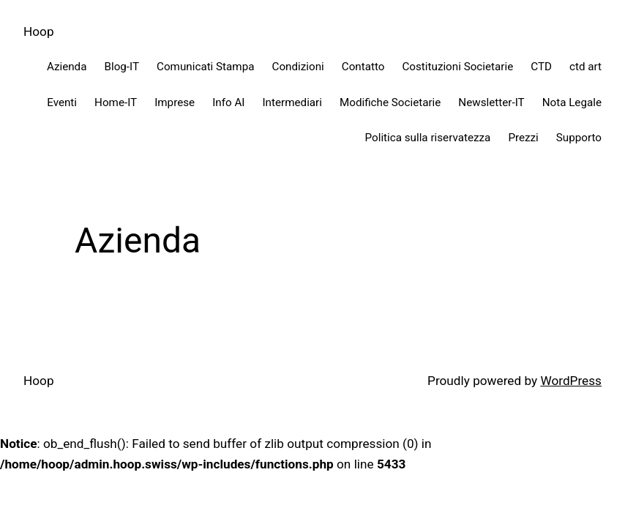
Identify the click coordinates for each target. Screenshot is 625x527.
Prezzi (523, 137)
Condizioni (298, 66)
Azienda (67, 66)
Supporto (579, 137)
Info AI (228, 102)
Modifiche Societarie (390, 102)
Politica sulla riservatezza (428, 137)
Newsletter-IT (491, 102)
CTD (541, 66)
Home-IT (115, 102)
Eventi (62, 102)
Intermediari (292, 102)
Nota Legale (572, 102)
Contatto (363, 66)
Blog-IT (121, 66)
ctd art (585, 66)
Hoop (38, 31)
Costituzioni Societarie (457, 66)
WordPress (571, 380)
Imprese (174, 102)
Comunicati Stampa (205, 66)
